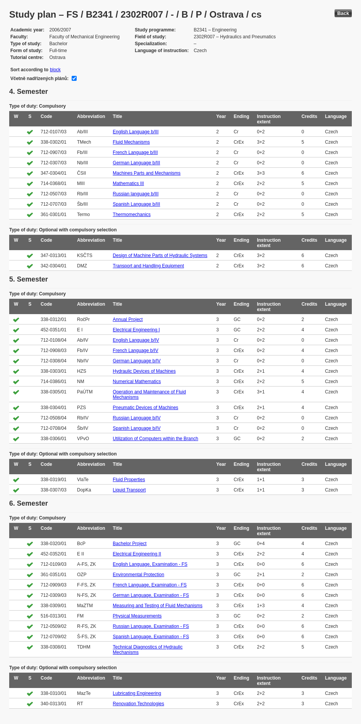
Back (343, 13)
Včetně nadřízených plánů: (39, 78)
